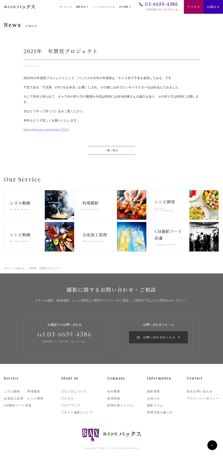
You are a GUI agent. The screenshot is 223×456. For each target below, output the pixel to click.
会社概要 (113, 391)
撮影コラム (155, 405)
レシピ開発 (35, 398)
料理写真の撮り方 (160, 412)
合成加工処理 (13, 398)
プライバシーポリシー (203, 398)
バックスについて (102, 6)
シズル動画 (12, 391)
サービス (64, 6)
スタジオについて (74, 391)
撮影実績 (81, 6)
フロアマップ (70, 405)
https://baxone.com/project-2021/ (46, 129)
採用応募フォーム (120, 405)
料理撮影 (33, 391)
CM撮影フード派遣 (18, 405)
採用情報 (113, 398)
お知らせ (153, 398)
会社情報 (124, 6)
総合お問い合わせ (200, 391)
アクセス (193, 7)
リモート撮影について (77, 412)
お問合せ (213, 7)
